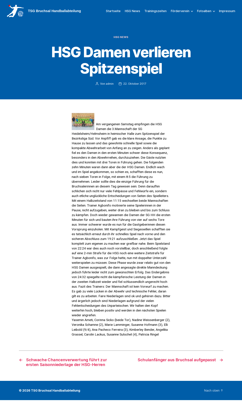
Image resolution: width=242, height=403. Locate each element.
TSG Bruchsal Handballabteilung (55, 393)
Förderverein (180, 12)
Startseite (113, 12)
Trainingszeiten (155, 12)
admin (110, 86)
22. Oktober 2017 (134, 86)
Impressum (227, 12)
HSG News (132, 12)
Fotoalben (204, 12)
